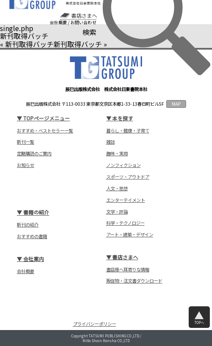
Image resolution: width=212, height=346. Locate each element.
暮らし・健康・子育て (127, 130)
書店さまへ (84, 16)
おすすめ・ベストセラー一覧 (45, 130)
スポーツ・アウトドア (127, 177)
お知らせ (25, 165)
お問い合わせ (83, 22)
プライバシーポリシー (94, 324)
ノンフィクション (123, 165)
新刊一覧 (25, 142)
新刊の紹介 (27, 224)
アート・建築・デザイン (129, 234)
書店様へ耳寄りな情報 (127, 269)
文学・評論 (117, 212)
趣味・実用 (117, 153)
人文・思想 (117, 188)
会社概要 (58, 22)
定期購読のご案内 (34, 153)
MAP (176, 104)
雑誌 (110, 142)
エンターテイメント (125, 200)
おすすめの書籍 (32, 236)
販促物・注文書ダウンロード (134, 281)
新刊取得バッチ (29, 44)
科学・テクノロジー (125, 223)
